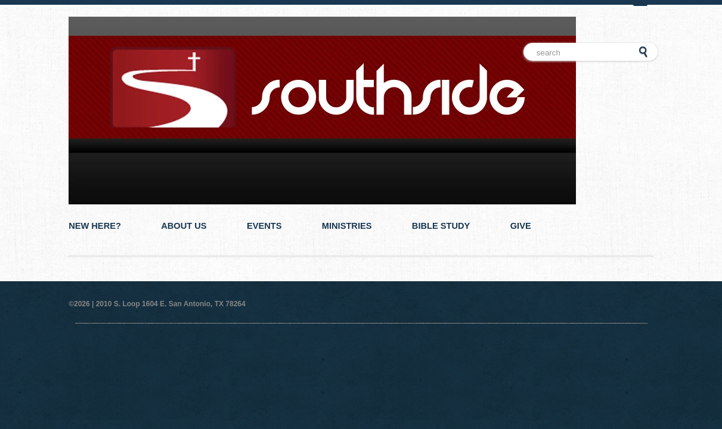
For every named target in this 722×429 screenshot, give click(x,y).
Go (643, 52)
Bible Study (441, 226)
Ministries (347, 226)
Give (520, 226)
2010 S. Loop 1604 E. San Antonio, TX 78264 (171, 304)
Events (264, 226)
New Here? (95, 226)
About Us (183, 226)
